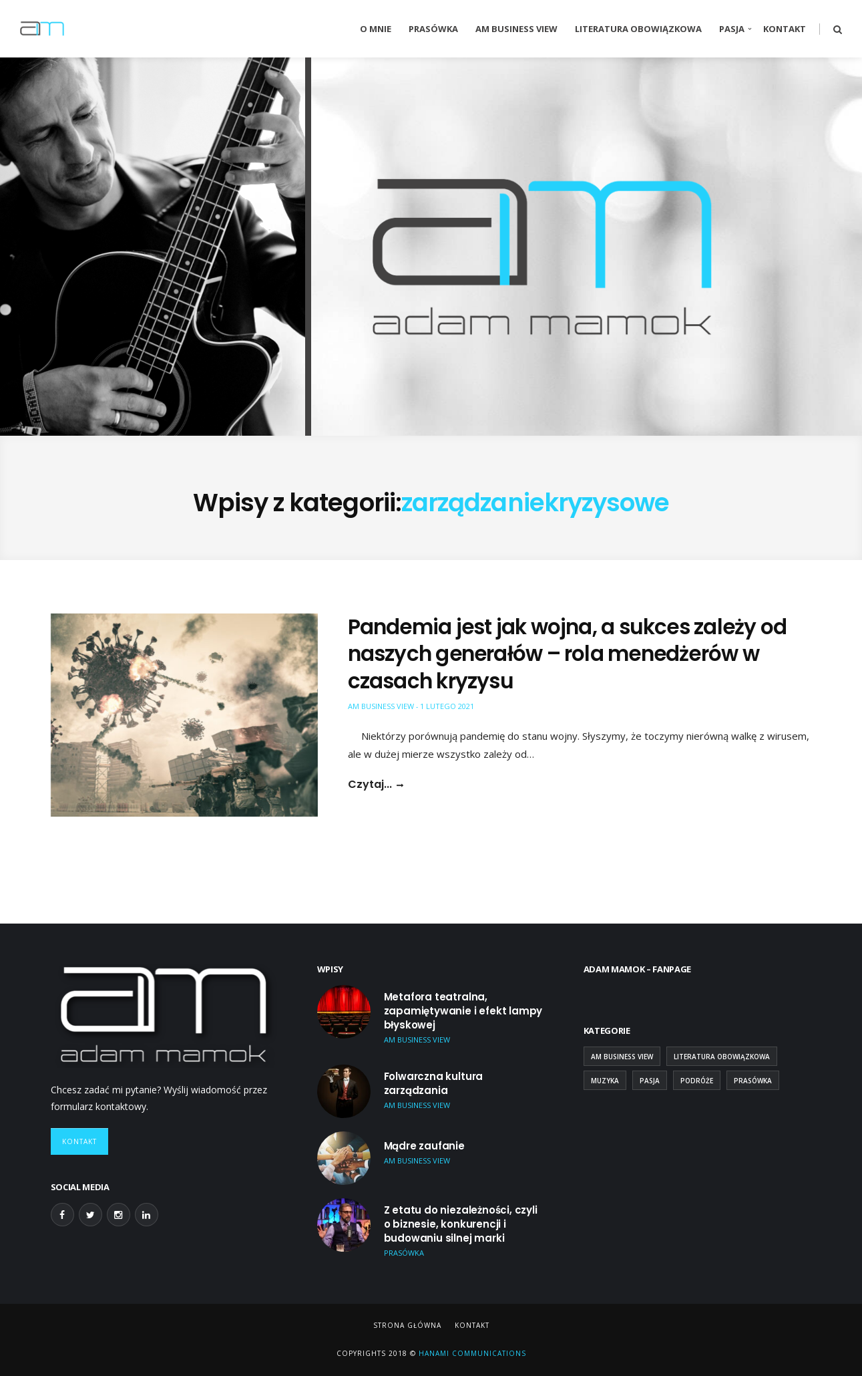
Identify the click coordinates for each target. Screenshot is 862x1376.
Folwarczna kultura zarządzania (433, 1083)
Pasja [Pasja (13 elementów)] (650, 1080)
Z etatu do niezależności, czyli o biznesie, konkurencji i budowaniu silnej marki (460, 1224)
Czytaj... (370, 784)
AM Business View (516, 29)
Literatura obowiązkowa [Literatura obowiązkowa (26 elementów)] (722, 1056)
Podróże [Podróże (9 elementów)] (696, 1080)
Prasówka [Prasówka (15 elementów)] (753, 1080)
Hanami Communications (471, 1353)
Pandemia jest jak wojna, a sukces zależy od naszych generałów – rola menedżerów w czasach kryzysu (567, 654)
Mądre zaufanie (424, 1146)
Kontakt (784, 29)
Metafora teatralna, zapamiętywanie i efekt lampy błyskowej (463, 1011)
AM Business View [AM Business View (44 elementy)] (622, 1056)
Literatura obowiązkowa (638, 29)
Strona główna (407, 1325)
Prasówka (433, 29)
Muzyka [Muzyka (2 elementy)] (605, 1080)
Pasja (731, 29)
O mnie (375, 29)
